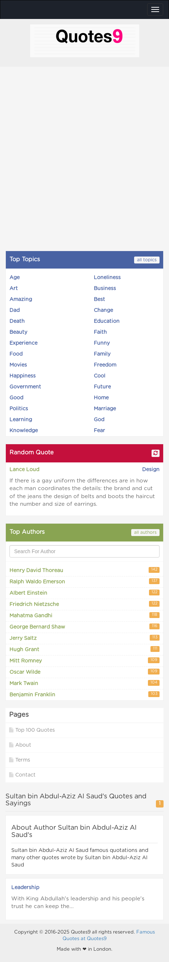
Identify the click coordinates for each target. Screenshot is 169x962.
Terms (19, 760)
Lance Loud (24, 469)
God (99, 419)
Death (17, 321)
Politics (18, 408)
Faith (100, 332)
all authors (145, 532)
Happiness (22, 376)
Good (16, 397)
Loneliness (107, 277)
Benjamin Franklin (84, 694)
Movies (18, 365)
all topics (147, 260)
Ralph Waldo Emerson (84, 581)
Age (14, 277)
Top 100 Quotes (32, 730)
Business (105, 288)
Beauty (18, 332)
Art (13, 288)
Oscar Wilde (84, 672)
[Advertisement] (84, 158)
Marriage (105, 408)
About (20, 745)
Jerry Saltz (84, 638)
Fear (99, 430)
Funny (102, 343)
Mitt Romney (84, 660)
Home (101, 397)
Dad (14, 310)
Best (99, 299)
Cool (99, 376)
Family (102, 354)
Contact (22, 775)
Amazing (20, 299)
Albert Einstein (84, 593)
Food (16, 354)
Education (107, 321)
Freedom (105, 365)
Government (25, 387)
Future (102, 387)
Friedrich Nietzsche (84, 604)
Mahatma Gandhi (84, 615)
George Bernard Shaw (84, 626)
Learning (20, 419)
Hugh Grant (84, 649)
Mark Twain (84, 683)
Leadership (25, 887)
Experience (23, 343)
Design (151, 469)
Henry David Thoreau (84, 570)
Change (103, 310)
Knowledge (23, 430)
